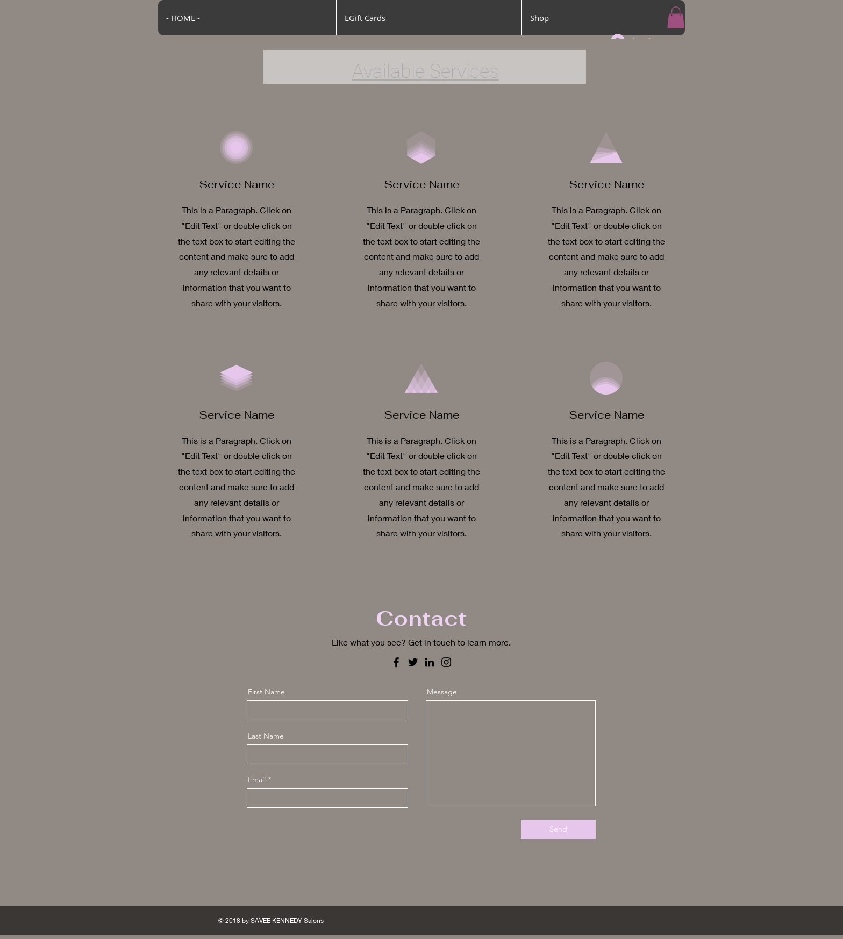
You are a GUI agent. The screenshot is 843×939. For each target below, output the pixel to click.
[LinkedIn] (429, 662)
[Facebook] (396, 662)
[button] (676, 17)
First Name (266, 692)
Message (442, 692)
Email (257, 779)
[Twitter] (412, 662)
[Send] (558, 829)
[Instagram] (446, 662)
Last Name (266, 736)
